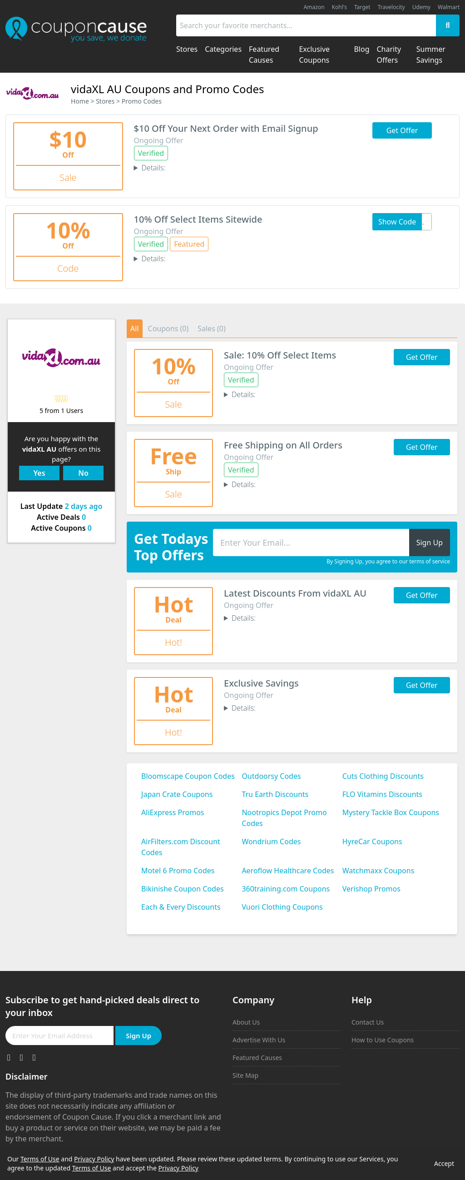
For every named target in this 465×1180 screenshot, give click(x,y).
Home (80, 101)
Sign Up (138, 1035)
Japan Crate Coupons (177, 794)
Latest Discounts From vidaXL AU (295, 593)
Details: (153, 168)
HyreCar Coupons (372, 841)
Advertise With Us (258, 1040)
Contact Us (367, 1022)
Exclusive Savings (261, 683)
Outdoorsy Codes (271, 776)
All (134, 329)
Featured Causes (257, 1057)
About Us (246, 1022)
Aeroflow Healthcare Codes (288, 871)
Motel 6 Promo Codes (177, 871)
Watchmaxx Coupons (378, 871)
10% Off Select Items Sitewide (198, 219)
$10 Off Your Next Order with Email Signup (226, 128)
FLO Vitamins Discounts (382, 794)
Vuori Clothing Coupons (282, 907)
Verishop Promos (371, 889)
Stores (105, 101)
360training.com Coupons (286, 889)
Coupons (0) (168, 329)
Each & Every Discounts (181, 907)
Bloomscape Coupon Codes (188, 776)
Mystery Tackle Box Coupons (390, 812)
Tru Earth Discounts (275, 794)
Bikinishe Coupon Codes (182, 889)
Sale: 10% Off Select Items (280, 355)
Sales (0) (212, 329)
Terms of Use (39, 1159)
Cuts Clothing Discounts (383, 776)
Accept (444, 1163)
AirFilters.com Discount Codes (180, 846)
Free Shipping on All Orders (283, 445)
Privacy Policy (94, 1159)
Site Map (245, 1075)
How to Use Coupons (382, 1040)
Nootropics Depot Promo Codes (284, 817)
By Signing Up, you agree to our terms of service (388, 561)
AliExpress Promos (172, 812)
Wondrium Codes (271, 841)
